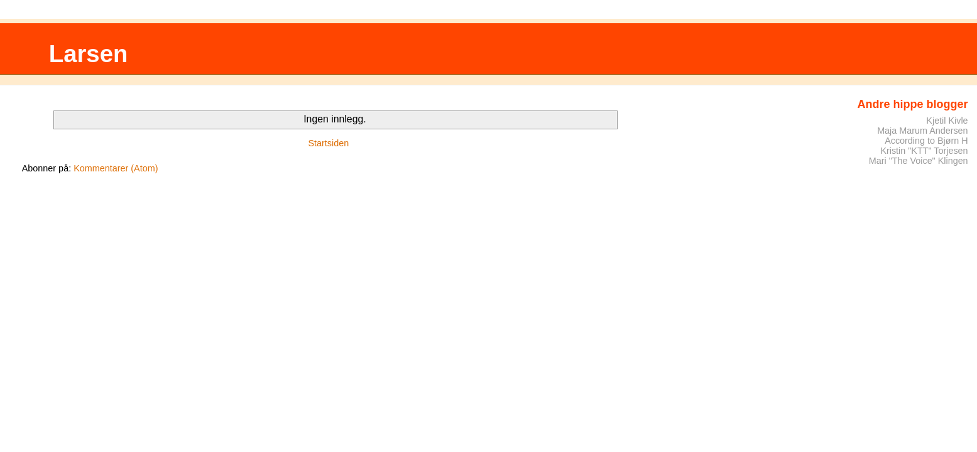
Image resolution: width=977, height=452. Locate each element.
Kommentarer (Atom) (116, 168)
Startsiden (328, 143)
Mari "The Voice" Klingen (918, 161)
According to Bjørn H (926, 141)
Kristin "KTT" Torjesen (924, 151)
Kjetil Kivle (947, 121)
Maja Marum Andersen (922, 131)
